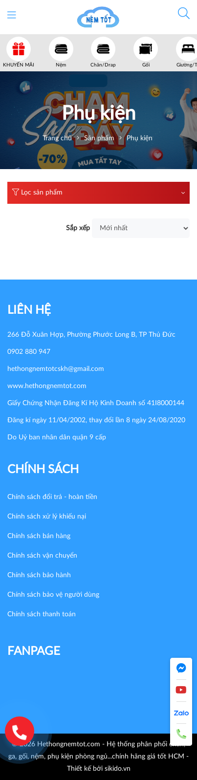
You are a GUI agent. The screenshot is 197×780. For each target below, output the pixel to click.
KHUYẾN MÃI (18, 65)
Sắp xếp (78, 228)
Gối (146, 65)
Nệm (61, 65)
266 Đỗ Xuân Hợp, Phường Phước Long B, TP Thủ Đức (91, 334)
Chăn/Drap (103, 65)
